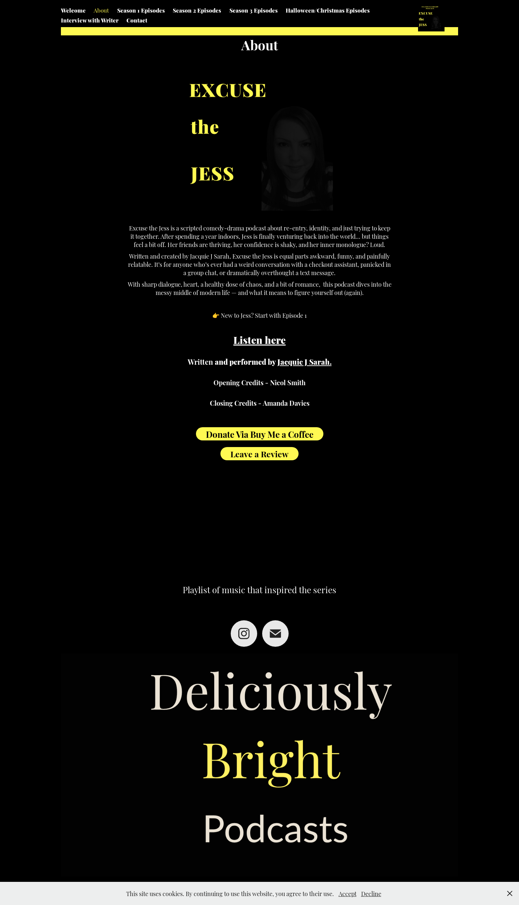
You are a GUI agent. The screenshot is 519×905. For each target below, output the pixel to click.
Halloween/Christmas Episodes (328, 10)
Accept (347, 893)
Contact (136, 20)
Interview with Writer (89, 20)
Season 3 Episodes (253, 10)
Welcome (73, 10)
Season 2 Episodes (197, 10)
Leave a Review (259, 453)
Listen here (259, 339)
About (101, 10)
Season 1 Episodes (141, 10)
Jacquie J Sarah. (304, 361)
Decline (371, 893)
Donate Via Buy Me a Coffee (259, 434)
